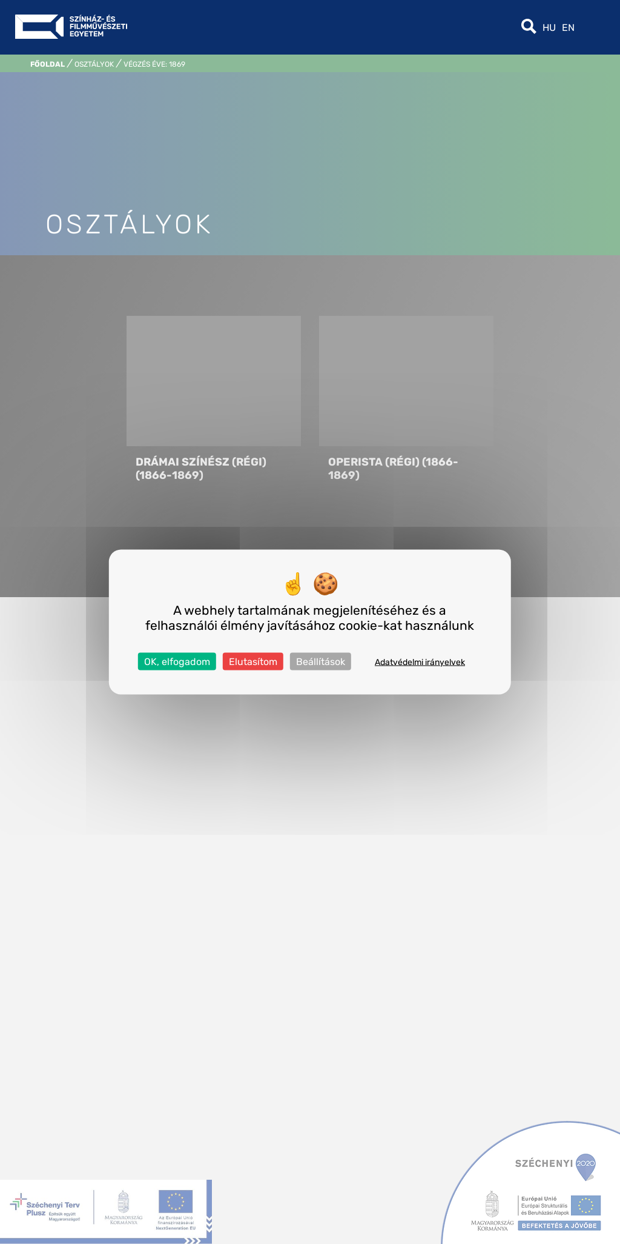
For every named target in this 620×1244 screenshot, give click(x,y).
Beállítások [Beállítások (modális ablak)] (320, 661)
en (568, 27)
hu (549, 27)
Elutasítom (253, 661)
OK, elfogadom (177, 661)
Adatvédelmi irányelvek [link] (420, 662)
